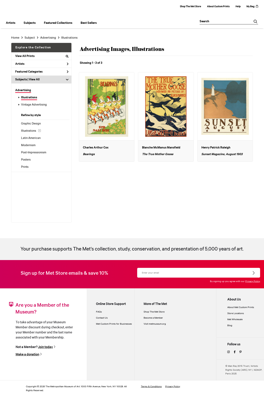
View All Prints (41, 56)
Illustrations (29, 97)
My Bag (252, 6)
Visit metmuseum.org (155, 324)
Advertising (23, 90)
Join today (45, 347)
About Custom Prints (218, 6)
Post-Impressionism (33, 153)
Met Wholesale (235, 319)
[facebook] (235, 352)
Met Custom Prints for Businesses (114, 324)
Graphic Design (31, 124)
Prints (24, 167)
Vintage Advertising (34, 105)
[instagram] (228, 352)
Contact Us (102, 318)
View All (34, 80)
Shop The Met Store (190, 6)
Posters (26, 160)
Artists (41, 64)
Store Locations (235, 313)
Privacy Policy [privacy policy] (172, 386)
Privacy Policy (252, 281)
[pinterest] (240, 352)
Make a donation (27, 354)
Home (15, 38)
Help (238, 6)
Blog (229, 325)
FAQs (99, 312)
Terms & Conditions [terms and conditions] (151, 386)
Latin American (31, 138)
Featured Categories (41, 72)
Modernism (28, 145)
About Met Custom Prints (240, 307)
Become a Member (153, 318)
